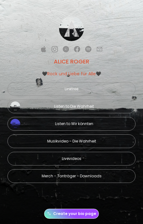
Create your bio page (71, 213)
